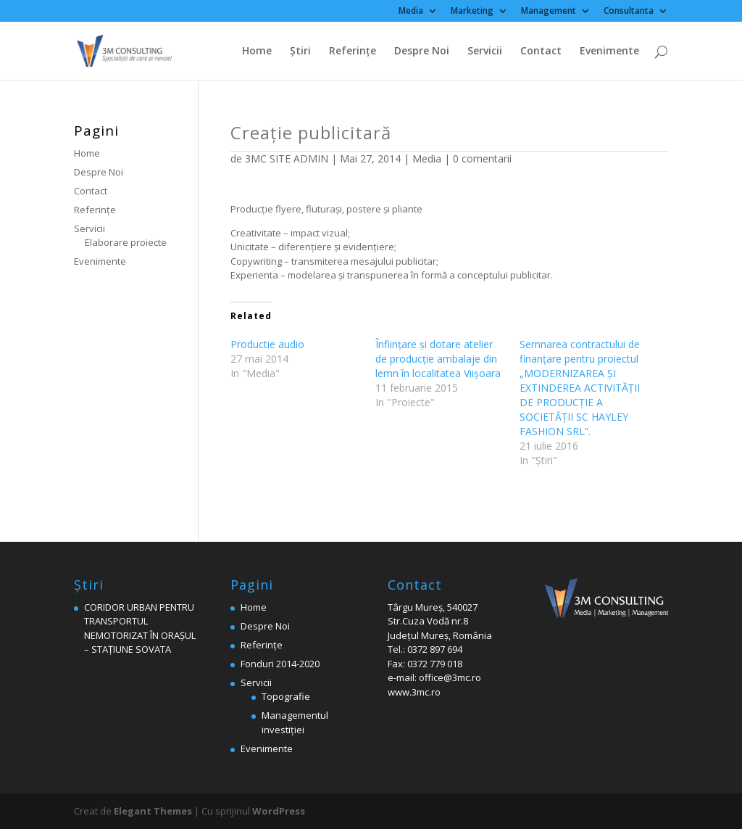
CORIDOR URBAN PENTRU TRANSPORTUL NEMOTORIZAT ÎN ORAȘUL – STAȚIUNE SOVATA (140, 628)
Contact (541, 51)
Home (257, 51)
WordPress (278, 810)
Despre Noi (421, 51)
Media (411, 12)
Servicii (484, 51)
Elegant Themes (153, 810)
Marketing (472, 12)
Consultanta (629, 12)
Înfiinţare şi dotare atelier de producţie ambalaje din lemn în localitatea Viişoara (438, 358)
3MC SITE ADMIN (286, 158)
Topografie (286, 696)
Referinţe (352, 51)
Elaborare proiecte (126, 242)
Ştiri (300, 51)
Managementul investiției (295, 722)
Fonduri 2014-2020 (280, 663)
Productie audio (267, 344)
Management (548, 12)
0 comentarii (482, 158)
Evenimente (609, 51)
